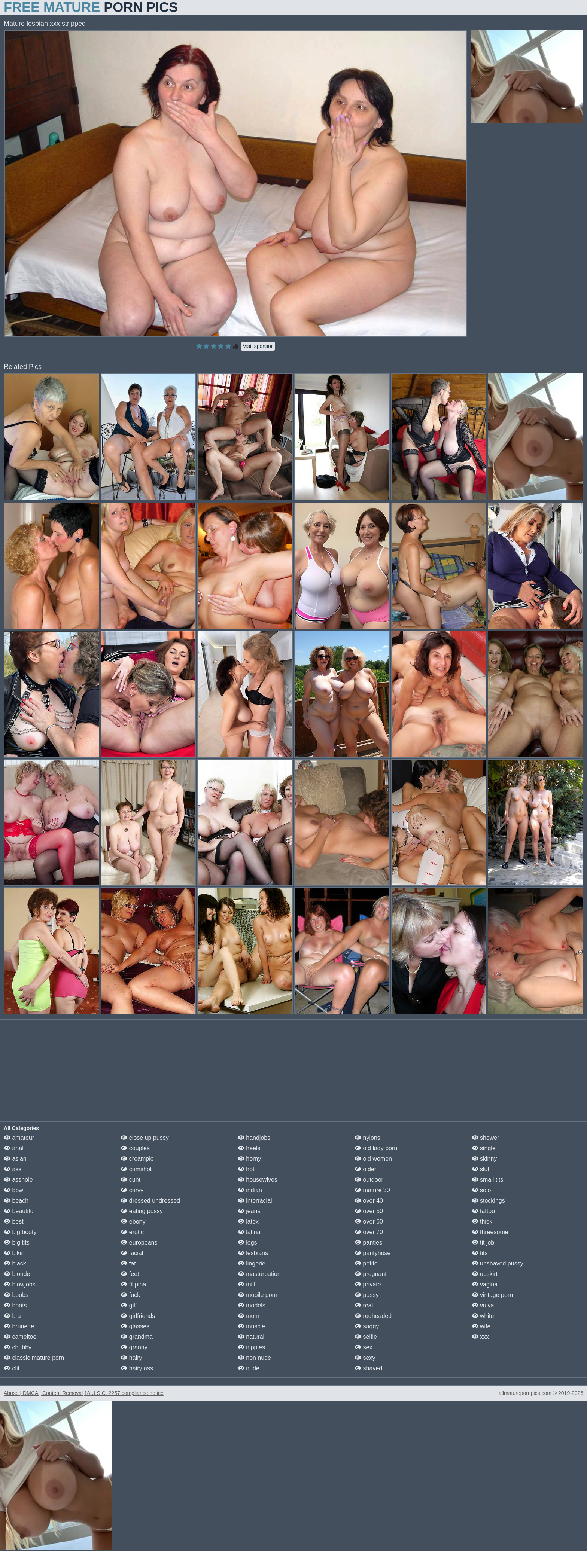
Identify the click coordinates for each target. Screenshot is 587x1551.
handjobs (254, 1138)
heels (249, 1148)
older (365, 1169)
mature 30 (372, 1190)
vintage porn (492, 1295)
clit (11, 1368)
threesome (490, 1232)
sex (363, 1347)
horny (249, 1158)
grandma (137, 1337)
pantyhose (372, 1253)
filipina (133, 1284)
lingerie (251, 1263)
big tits (17, 1242)
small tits (488, 1179)
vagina (485, 1284)
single (484, 1148)
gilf (129, 1305)
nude (248, 1368)
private (368, 1284)
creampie (137, 1158)
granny (134, 1347)
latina (249, 1232)
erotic (132, 1232)
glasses (135, 1326)
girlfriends (138, 1316)
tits (480, 1253)
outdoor (369, 1179)
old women (373, 1158)
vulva (483, 1305)
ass (12, 1169)
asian (15, 1158)
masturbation (259, 1274)
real (364, 1305)
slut (480, 1169)
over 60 (369, 1221)
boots (15, 1305)
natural (251, 1337)
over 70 (369, 1232)
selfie (366, 1337)
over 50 (369, 1211)
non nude (254, 1358)
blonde (17, 1274)
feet (130, 1274)
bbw (13, 1190)
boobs (16, 1295)
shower (485, 1138)
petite (366, 1263)
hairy (131, 1358)
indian (250, 1190)
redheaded (373, 1316)
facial (132, 1253)
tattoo (483, 1211)
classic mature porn (34, 1358)
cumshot (136, 1169)
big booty (20, 1232)
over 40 (369, 1200)
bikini (15, 1253)
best (14, 1221)
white (483, 1316)
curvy (132, 1190)
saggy (367, 1326)
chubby (17, 1347)
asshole (18, 1179)
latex (248, 1221)
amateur (19, 1138)
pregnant (371, 1274)
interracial (255, 1200)
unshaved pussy (497, 1263)
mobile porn (257, 1295)
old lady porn (376, 1148)
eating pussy (141, 1211)
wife (481, 1326)
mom (248, 1316)
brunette (19, 1326)
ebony (133, 1221)
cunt (130, 1179)
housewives (257, 1179)
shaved (368, 1368)
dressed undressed (150, 1200)
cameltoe (20, 1337)
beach (16, 1200)
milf (246, 1284)
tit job (483, 1242)
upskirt (485, 1274)
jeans (249, 1211)
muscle (251, 1326)
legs (247, 1242)
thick (482, 1221)
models (251, 1305)
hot (246, 1169)
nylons (367, 1138)
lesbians (253, 1253)
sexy (365, 1358)
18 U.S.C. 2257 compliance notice (124, 1393)
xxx (480, 1337)
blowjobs (20, 1284)
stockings (488, 1200)
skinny (484, 1158)
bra (12, 1316)
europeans (139, 1242)
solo (481, 1190)
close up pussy (144, 1138)
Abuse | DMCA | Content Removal (43, 1393)
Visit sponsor (258, 346)
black (15, 1263)
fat (128, 1263)
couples (135, 1148)
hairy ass (137, 1368)
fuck (130, 1295)
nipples (251, 1347)
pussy (366, 1295)
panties (368, 1242)
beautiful (19, 1211)
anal (14, 1148)
